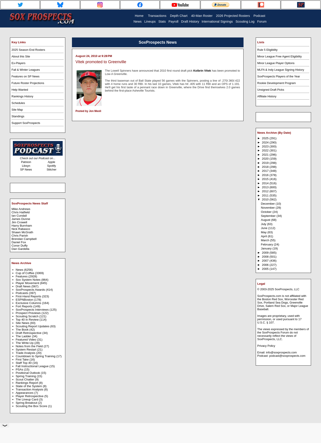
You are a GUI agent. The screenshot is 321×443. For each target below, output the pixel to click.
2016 (265, 175)
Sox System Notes (28, 279)
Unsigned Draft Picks (270, 89)
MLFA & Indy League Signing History (280, 69)
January (266, 248)
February (267, 244)
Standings (18, 116)
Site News (23, 323)
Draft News (23, 286)
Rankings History (22, 96)
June (264, 228)
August (266, 220)
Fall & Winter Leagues (26, 69)
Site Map (17, 109)
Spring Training (26, 376)
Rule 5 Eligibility (267, 49)
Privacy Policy (266, 345)
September (269, 216)
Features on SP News (25, 76)
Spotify (51, 165)
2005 (265, 269)
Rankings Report (27, 382)
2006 (265, 265)
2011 (265, 195)
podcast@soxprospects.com (287, 355)
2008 (265, 256)
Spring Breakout (27, 402)
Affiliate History (266, 96)
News (20, 269)
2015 (265, 179)
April (264, 236)
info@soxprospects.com (281, 352)
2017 (265, 170)
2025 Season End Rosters (28, 49)
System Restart (26, 349)
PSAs (20, 369)
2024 (265, 142)
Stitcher (51, 169)
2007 (265, 260)
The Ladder (24, 336)
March (265, 240)
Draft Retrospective (29, 333)
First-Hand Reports (29, 296)
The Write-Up (25, 343)
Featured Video (26, 339)
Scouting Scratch (27, 316)
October (266, 212)
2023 (265, 146)
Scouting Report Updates (33, 326)
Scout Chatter (25, 379)
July (264, 224)
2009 (265, 252)
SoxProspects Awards (31, 289)
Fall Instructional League (32, 366)
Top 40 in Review (28, 319)
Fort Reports (24, 306)
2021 (265, 154)
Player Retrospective (30, 396)
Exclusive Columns (29, 303)
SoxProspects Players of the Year (278, 76)
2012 (265, 191)
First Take (23, 359)
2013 (265, 187)
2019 (265, 163)
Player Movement (28, 283)
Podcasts (22, 293)
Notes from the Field (30, 346)
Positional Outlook (28, 372)
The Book (22, 329)
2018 (265, 167)
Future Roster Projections (28, 83)
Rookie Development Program (276, 83)
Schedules (18, 103)
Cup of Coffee (25, 273)
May (264, 232)
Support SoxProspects (26, 123)
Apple (51, 162)
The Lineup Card (27, 399)
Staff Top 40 (24, 363)
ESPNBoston (25, 299)
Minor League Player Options (275, 63)
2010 (265, 199)
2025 (265, 138)
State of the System (29, 386)
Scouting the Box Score (32, 406)
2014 (265, 183)
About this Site (21, 56)
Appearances (25, 392)
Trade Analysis (26, 353)
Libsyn (26, 165)
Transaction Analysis (30, 389)
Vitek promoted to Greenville (100, 62)
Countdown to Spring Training (36, 356)
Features (22, 276)
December (268, 203)
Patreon (26, 162)
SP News (26, 169)
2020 (265, 158)
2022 (265, 150)
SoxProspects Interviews (33, 309)
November (268, 207)
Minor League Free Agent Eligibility (279, 56)
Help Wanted (20, 89)
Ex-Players (18, 63)
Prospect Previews (29, 313)
